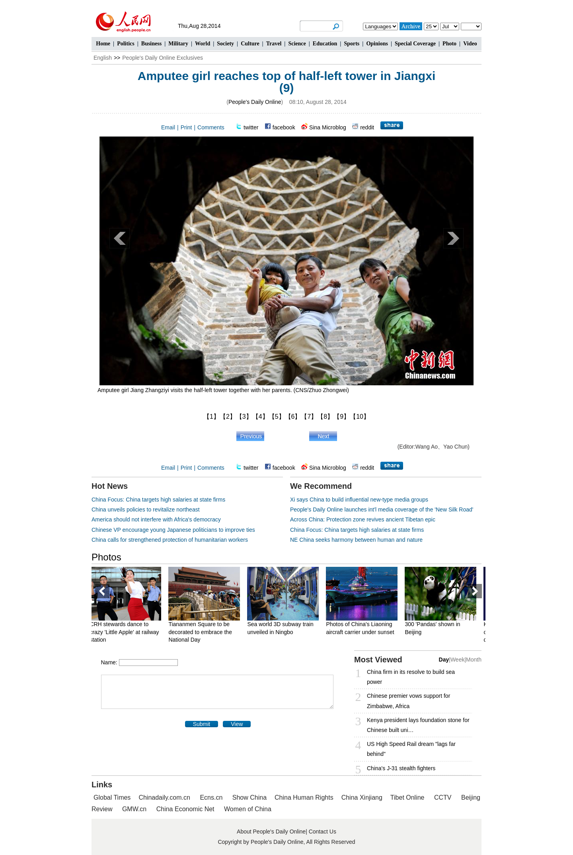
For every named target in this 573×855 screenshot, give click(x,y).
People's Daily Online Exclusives (162, 58)
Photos (106, 557)
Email (168, 127)
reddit (367, 127)
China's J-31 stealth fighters (401, 768)
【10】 (360, 416)
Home (103, 44)
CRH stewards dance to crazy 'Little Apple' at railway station (129, 632)
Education (325, 44)
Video (470, 44)
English (103, 58)
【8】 (325, 416)
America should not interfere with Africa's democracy (156, 519)
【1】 (211, 416)
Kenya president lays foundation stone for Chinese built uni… (418, 725)
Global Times (112, 797)
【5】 (277, 416)
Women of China (247, 809)
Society (225, 44)
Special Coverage (415, 44)
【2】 (228, 416)
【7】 (309, 416)
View (237, 724)
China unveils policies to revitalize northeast (146, 509)
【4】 (260, 416)
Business (151, 44)
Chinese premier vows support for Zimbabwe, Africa (408, 701)
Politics (125, 44)
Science (297, 44)
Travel (274, 44)
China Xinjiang (361, 797)
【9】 (341, 416)
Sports (351, 44)
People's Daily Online (254, 102)
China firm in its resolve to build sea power (411, 677)
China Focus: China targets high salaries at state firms (158, 499)
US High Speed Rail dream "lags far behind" (411, 749)
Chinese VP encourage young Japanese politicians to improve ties (173, 530)
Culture (250, 44)
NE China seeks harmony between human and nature (356, 540)
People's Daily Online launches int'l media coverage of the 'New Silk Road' (382, 509)
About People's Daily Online (271, 831)
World (202, 44)
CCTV (443, 797)
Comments (210, 127)
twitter (251, 127)
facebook (284, 127)
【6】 (293, 416)
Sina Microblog (327, 127)
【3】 (244, 416)
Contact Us (322, 831)
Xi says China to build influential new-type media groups (359, 499)
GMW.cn (135, 809)
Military (178, 44)
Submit (201, 724)
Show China (249, 797)
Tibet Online (407, 797)
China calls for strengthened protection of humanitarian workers (170, 540)
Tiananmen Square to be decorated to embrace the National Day (206, 632)
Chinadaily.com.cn (164, 797)
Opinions (377, 44)
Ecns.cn (211, 797)
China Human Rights (304, 797)
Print (186, 127)
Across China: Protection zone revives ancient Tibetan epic (362, 519)
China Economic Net (185, 809)
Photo (449, 44)
